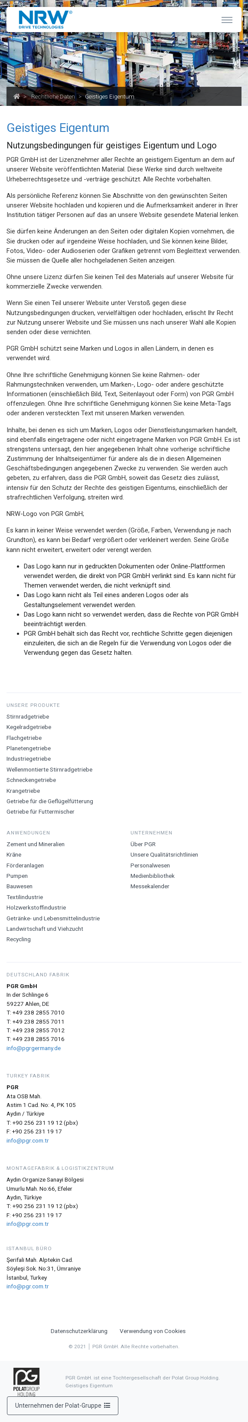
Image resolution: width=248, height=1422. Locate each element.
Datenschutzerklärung (79, 1330)
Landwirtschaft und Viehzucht (45, 928)
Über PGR (143, 844)
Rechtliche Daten (53, 96)
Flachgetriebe (24, 737)
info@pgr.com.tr (28, 1140)
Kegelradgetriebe (29, 726)
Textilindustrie (25, 896)
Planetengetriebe (29, 748)
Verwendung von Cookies (153, 1330)
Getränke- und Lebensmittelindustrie (53, 918)
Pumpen (17, 875)
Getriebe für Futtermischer (41, 811)
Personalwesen (150, 865)
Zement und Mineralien (36, 844)
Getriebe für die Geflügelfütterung (50, 801)
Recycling (19, 939)
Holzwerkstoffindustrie (36, 907)
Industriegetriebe (29, 758)
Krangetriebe (23, 790)
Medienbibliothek (153, 875)
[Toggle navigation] (227, 19)
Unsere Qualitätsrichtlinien (164, 854)
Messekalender (150, 886)
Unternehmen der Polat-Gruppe (62, 1405)
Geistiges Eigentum (89, 1386)
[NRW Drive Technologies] (43, 19)
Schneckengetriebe (31, 779)
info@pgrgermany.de (34, 1047)
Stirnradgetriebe (28, 716)
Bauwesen (20, 886)
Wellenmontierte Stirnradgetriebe (49, 769)
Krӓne (14, 854)
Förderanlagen (25, 865)
